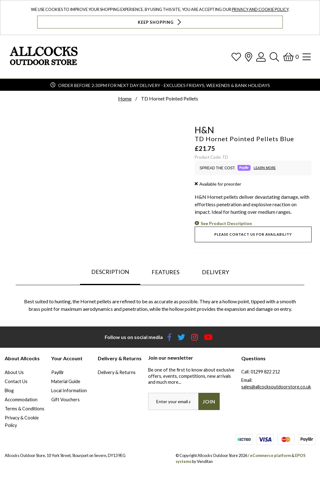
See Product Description (226, 223)
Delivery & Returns (117, 372)
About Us (14, 372)
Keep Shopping (160, 22)
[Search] (274, 57)
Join (208, 401)
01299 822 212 (265, 371)
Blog (9, 390)
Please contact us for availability (253, 234)
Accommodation (21, 399)
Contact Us (16, 381)
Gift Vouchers (65, 399)
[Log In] (261, 57)
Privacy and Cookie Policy (260, 9)
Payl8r (57, 372)
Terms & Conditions (24, 408)
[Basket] (290, 57)
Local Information (69, 390)
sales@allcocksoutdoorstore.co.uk (276, 386)
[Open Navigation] (306, 57)
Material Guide (65, 381)
